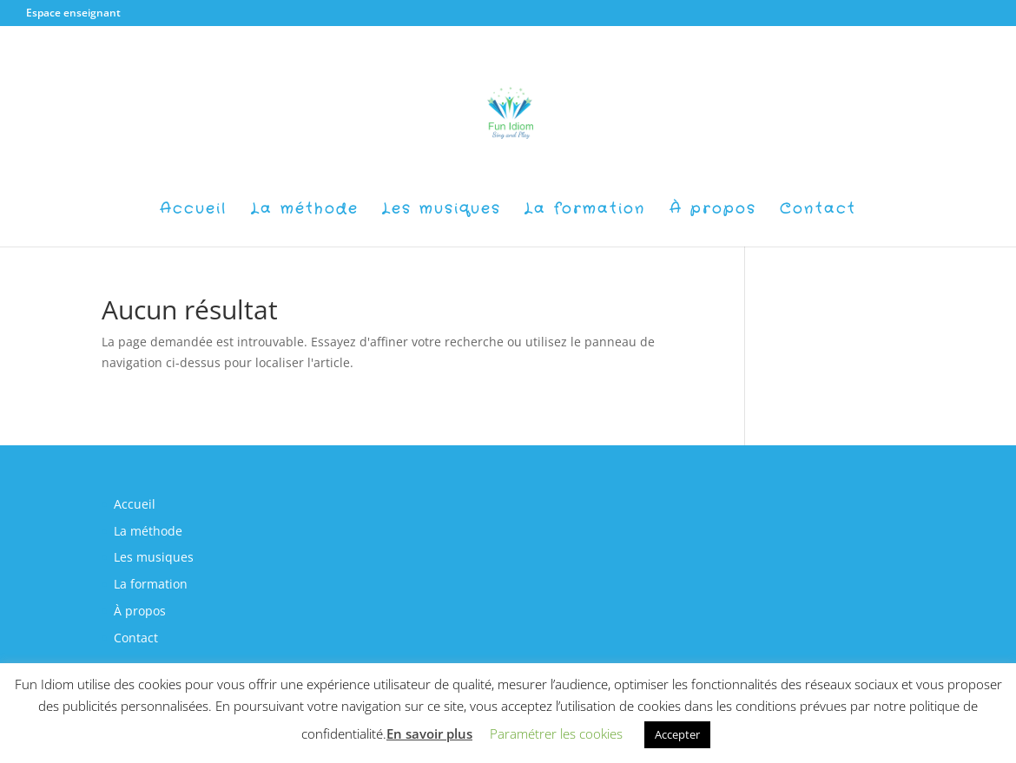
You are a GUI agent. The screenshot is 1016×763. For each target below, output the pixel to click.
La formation (585, 211)
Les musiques (441, 211)
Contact (818, 211)
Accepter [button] (677, 734)
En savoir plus (429, 733)
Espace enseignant (73, 12)
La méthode (305, 211)
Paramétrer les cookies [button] (556, 733)
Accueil (194, 211)
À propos (713, 211)
